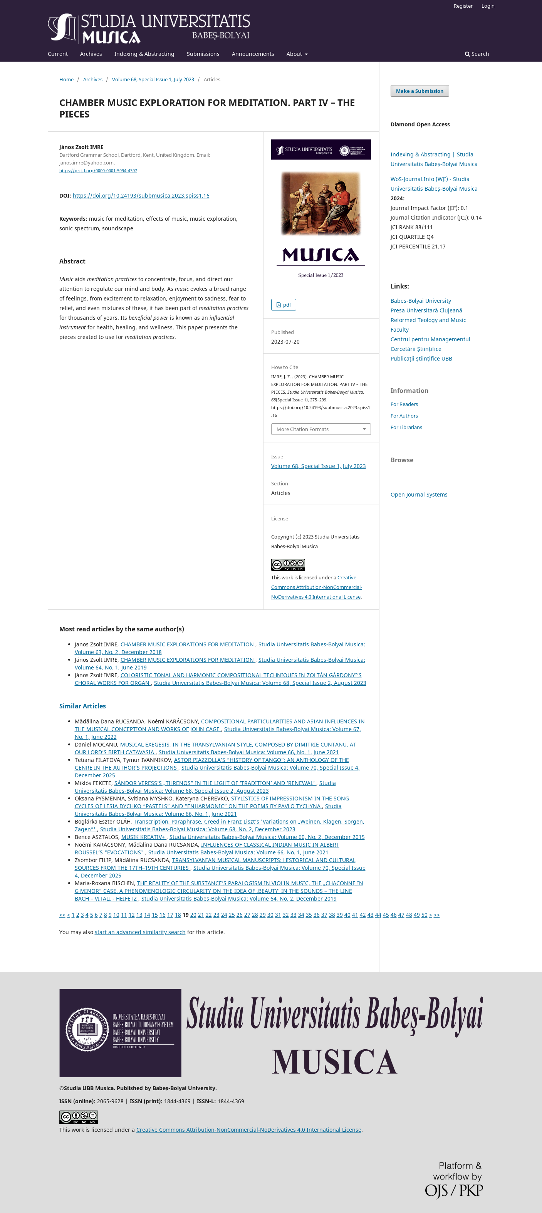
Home (66, 79)
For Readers (404, 404)
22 (209, 914)
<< (62, 914)
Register (463, 5)
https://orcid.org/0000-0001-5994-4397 (98, 170)
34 (301, 914)
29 (263, 914)
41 (355, 914)
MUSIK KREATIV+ (143, 837)
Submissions (203, 53)
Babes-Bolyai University (421, 300)
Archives (91, 53)
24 (224, 914)
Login (488, 5)
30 (270, 914)
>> (437, 914)
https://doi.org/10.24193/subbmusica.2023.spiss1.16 (141, 195)
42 (363, 914)
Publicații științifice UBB (421, 358)
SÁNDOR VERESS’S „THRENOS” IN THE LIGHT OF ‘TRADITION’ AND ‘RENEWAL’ (215, 783)
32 (286, 914)
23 (216, 914)
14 (147, 914)
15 (155, 914)
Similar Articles (82, 706)
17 (170, 914)
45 (386, 914)
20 (193, 914)
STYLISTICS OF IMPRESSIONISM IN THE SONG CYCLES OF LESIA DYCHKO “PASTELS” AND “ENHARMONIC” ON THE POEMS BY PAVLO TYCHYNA (212, 802)
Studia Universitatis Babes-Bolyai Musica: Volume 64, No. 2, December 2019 (239, 898)
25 (232, 914)
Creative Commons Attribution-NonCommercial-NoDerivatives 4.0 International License (316, 587)
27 (247, 914)
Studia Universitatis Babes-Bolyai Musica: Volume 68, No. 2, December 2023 (197, 829)
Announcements (253, 53)
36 (317, 914)
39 (340, 914)
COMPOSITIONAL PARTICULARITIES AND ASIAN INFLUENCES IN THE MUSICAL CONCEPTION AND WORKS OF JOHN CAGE (220, 725)
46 (394, 914)
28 (255, 914)
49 (417, 914)
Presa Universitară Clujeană (426, 310)
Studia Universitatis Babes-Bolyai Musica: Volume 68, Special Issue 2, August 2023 (260, 682)
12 (132, 914)
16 (162, 914)
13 (139, 914)
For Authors (404, 415)
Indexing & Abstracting (144, 53)
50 (424, 914)
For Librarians (406, 427)
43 (370, 914)
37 (324, 914)
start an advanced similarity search (140, 932)
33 (293, 914)
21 (201, 914)
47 (401, 914)
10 (116, 914)
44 (378, 914)
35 (309, 914)
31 (278, 914)
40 (347, 914)
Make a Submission (420, 90)
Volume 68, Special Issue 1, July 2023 (153, 79)
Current (58, 53)
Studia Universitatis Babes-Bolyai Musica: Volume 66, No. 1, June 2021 (249, 752)
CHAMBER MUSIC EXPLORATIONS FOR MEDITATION (188, 644)
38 (332, 914)
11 (124, 914)
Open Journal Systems (419, 494)
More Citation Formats (303, 429)
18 (178, 914)
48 (409, 914)
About (295, 53)
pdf (286, 304)
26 (240, 914)
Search (477, 53)
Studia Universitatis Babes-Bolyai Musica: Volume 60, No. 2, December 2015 (267, 837)
